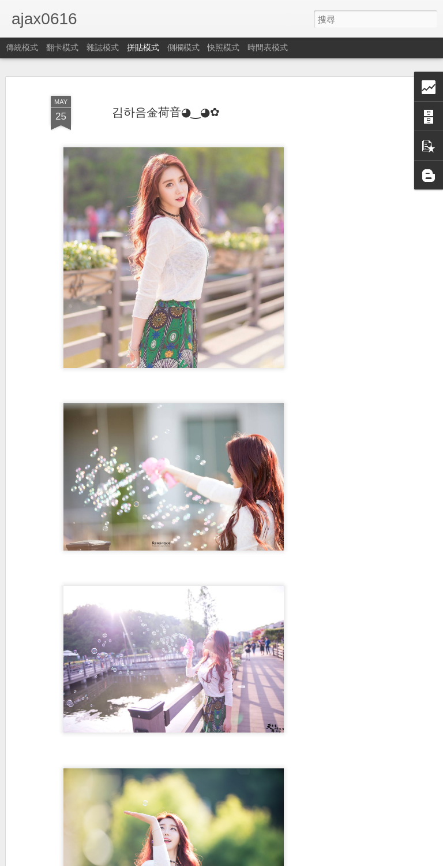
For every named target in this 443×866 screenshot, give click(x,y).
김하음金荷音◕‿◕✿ (166, 112)
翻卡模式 (62, 47)
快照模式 (223, 47)
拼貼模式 (143, 47)
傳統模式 (22, 47)
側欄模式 (183, 47)
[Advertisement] (343, 272)
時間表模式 (267, 47)
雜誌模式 (103, 47)
